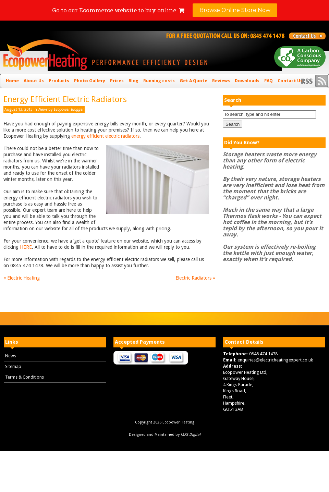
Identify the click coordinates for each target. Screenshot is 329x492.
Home (12, 80)
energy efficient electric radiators (105, 136)
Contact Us (290, 80)
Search (232, 100)
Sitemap (13, 366)
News (42, 109)
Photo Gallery (89, 80)
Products (59, 80)
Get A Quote (193, 80)
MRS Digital (190, 434)
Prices (117, 80)
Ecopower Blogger (68, 109)
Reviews (221, 80)
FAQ (268, 80)
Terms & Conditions (24, 377)
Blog (133, 80)
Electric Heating (21, 278)
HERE (26, 247)
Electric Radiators (195, 278)
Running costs (159, 80)
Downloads (247, 80)
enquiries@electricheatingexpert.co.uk (275, 359)
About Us (34, 80)
